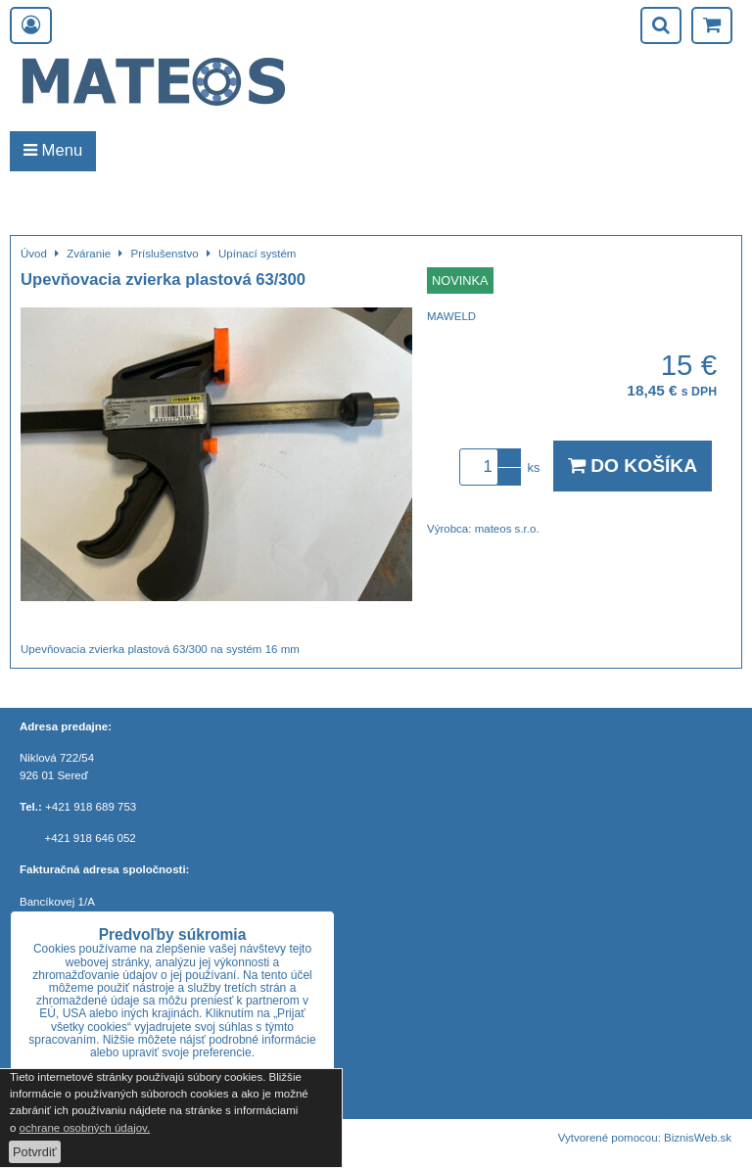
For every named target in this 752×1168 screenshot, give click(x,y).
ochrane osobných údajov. (85, 1128)
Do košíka (632, 465)
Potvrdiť (35, 1152)
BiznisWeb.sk (697, 1138)
